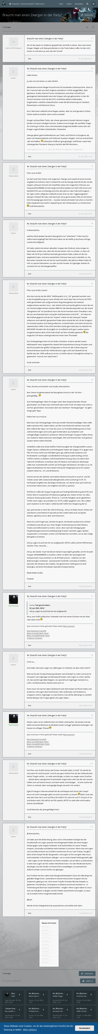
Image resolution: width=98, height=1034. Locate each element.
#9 (92, 715)
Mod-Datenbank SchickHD (36, 631)
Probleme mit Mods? (34, 638)
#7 (92, 596)
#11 (91, 827)
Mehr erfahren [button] (30, 1030)
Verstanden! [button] (84, 1028)
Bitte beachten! (69, 626)
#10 (91, 763)
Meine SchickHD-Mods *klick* (38, 633)
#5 (92, 283)
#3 (92, 166)
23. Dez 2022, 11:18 (85, 156)
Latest (68, 4)
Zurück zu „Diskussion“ (11, 981)
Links (61, 4)
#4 (92, 223)
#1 (92, 38)
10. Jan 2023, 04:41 (85, 754)
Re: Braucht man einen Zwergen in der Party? (47, 68)
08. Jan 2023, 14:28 (85, 645)
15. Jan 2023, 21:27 (85, 913)
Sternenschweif (27, 4)
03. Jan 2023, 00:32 (85, 586)
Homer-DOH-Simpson (13, 48)
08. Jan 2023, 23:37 (85, 705)
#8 (92, 655)
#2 (92, 68)
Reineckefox (13, 176)
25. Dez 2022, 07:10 (85, 214)
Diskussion (39, 4)
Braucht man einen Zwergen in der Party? (32, 15)
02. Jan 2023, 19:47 (85, 370)
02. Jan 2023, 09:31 (85, 274)
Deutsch (16, 4)
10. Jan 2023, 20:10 (85, 817)
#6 (92, 380)
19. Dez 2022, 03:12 (85, 59)
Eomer (13, 78)
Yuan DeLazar (13, 606)
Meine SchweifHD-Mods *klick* (38, 636)
